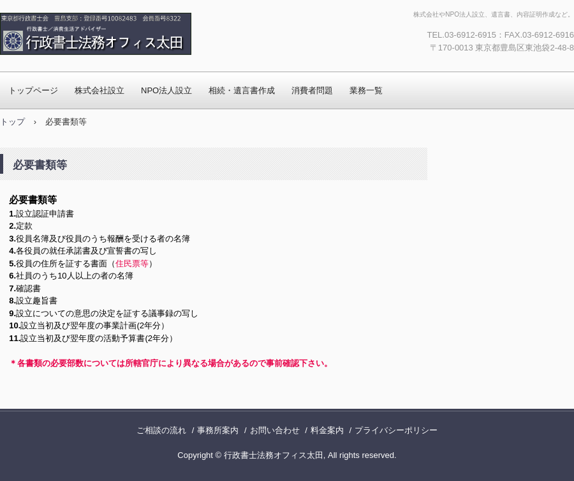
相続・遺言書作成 (242, 90)
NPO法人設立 (166, 90)
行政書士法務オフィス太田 (137, 34)
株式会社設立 (99, 90)
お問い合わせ (275, 430)
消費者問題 (312, 90)
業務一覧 (366, 90)
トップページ (33, 90)
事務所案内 (218, 430)
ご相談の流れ (161, 430)
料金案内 (327, 430)
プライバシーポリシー (396, 430)
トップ (12, 121)
